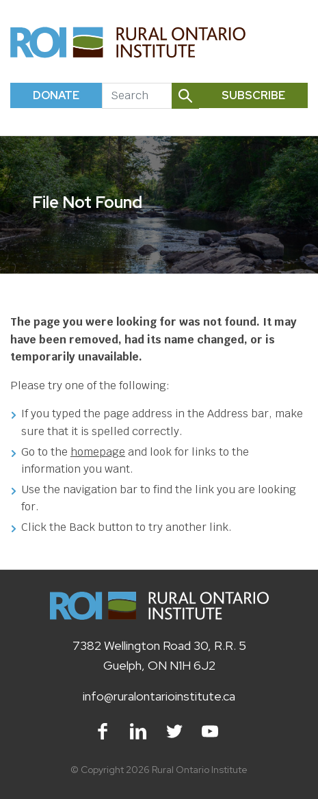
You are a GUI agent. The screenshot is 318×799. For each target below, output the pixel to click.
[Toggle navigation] (292, 42)
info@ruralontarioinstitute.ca (159, 696)
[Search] (137, 96)
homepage (97, 452)
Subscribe (253, 95)
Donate (56, 95)
